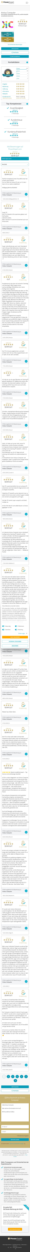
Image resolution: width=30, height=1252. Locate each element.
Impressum (15, 1246)
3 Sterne (18, 73)
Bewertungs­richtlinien (7, 1244)
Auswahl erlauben (15, 641)
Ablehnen (15, 646)
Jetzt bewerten (15, 48)
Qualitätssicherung (16, 1244)
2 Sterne (18, 76)
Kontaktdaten (18, 62)
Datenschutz (23, 1244)
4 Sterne (18, 71)
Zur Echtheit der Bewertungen (15, 44)
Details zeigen (21, 633)
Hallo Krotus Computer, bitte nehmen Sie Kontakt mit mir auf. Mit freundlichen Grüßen (15, 1112)
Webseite (5, 94)
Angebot (4, 84)
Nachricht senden (15, 1139)
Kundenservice (6, 96)
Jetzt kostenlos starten (15, 1229)
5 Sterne (18, 68)
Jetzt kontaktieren (15, 56)
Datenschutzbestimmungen (16, 1143)
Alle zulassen (15, 637)
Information (5, 91)
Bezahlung (5, 86)
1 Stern (17, 78)
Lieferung (5, 89)
